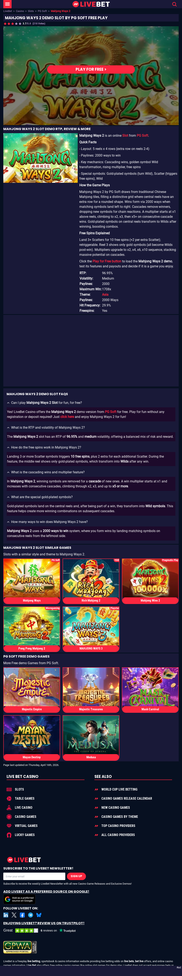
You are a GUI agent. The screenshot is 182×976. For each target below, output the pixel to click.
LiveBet (7, 11)
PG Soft (42, 11)
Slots (31, 11)
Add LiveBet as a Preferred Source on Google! (46, 896)
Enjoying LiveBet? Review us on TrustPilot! (43, 923)
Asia (105, 295)
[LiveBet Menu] (7, 4)
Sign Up (76, 876)
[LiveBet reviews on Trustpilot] (42, 930)
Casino (20, 11)
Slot (125, 136)
